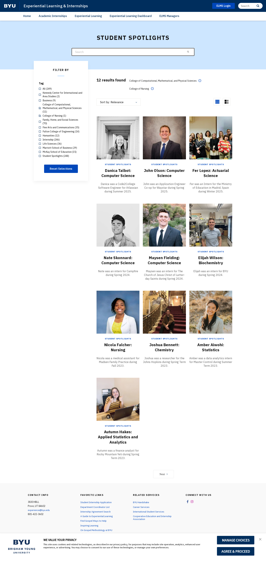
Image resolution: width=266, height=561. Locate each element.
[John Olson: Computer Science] (164, 130)
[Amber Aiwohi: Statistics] (210, 304)
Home (27, 16)
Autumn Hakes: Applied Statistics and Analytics (118, 428)
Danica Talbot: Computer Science (118, 165)
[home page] (10, 6)
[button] (260, 539)
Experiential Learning (88, 16)
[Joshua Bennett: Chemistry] (164, 304)
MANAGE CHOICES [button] (236, 540)
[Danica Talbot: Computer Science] (118, 130)
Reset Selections (61, 168)
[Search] (250, 6)
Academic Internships (53, 16)
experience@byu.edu (39, 501)
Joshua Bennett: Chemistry (164, 339)
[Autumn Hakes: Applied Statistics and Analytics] (118, 391)
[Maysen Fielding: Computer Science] (164, 217)
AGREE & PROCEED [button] (235, 551)
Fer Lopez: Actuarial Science (210, 165)
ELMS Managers (169, 16)
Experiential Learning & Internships (57, 5)
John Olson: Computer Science (164, 165)
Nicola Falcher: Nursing (118, 339)
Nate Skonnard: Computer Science (118, 252)
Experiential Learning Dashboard (131, 16)
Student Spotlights (118, 156)
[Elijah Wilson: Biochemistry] (210, 217)
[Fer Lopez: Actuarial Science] (210, 130)
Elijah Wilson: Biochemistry (210, 252)
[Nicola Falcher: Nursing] (118, 304)
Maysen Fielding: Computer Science (164, 252)
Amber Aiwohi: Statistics (210, 339)
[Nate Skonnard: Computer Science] (118, 217)
